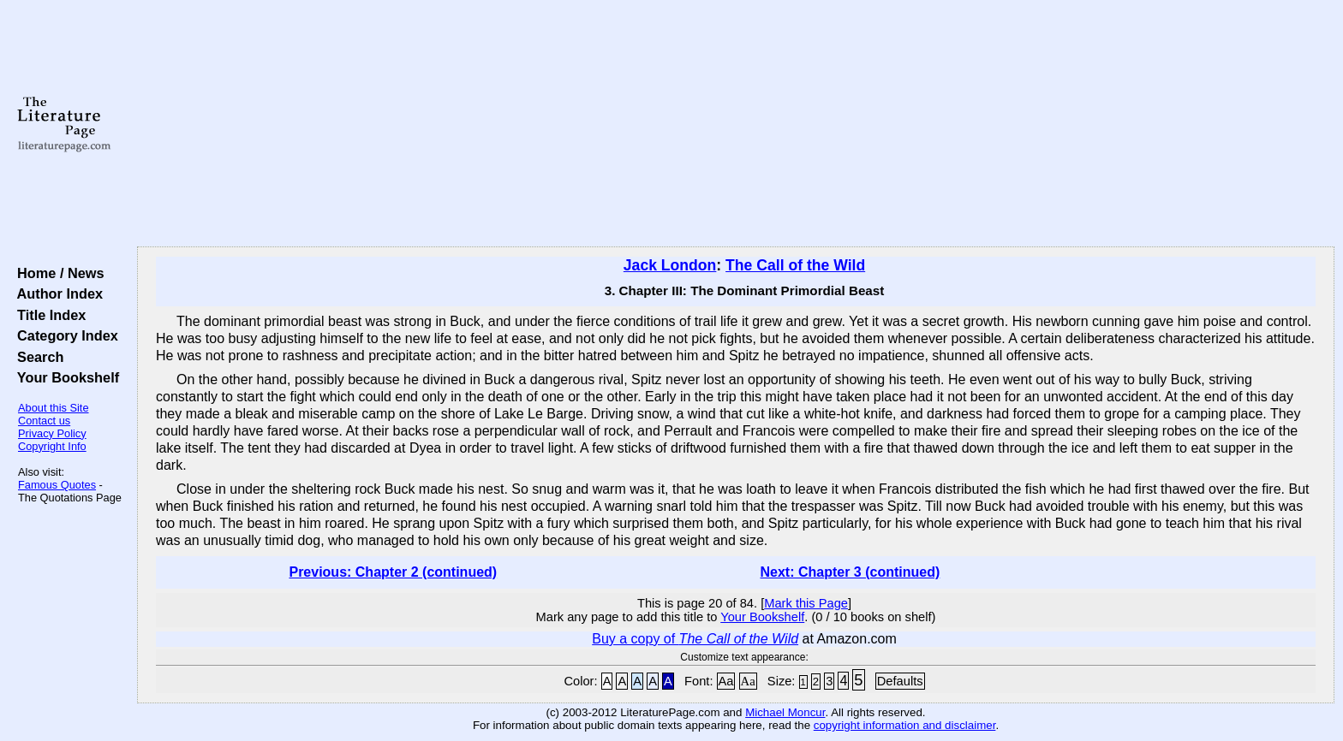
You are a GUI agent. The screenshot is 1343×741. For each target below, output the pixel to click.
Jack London (670, 265)
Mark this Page (806, 603)
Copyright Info (52, 446)
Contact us (44, 420)
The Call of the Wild (795, 265)
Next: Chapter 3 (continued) (850, 572)
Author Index (56, 293)
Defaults (900, 681)
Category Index (63, 335)
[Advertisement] (736, 124)
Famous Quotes (57, 484)
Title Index (47, 315)
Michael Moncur (785, 712)
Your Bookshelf (64, 377)
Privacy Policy (52, 433)
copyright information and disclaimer (905, 725)
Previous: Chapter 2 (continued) (393, 572)
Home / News (56, 273)
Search (36, 357)
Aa (726, 681)
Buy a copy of (695, 638)
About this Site (53, 407)
